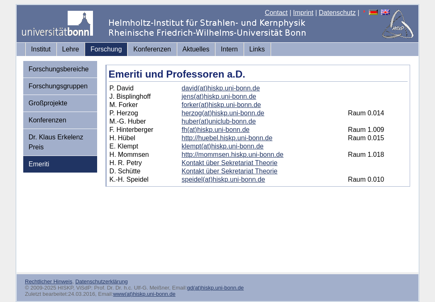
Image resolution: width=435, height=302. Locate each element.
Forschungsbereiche (59, 69)
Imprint (303, 12)
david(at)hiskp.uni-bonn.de (221, 88)
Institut (41, 49)
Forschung (106, 49)
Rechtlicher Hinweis (48, 281)
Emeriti (39, 164)
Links (257, 49)
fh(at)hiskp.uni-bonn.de (216, 129)
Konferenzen (152, 49)
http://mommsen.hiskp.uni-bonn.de (232, 154)
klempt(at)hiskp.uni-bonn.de (223, 146)
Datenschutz (337, 12)
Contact (276, 12)
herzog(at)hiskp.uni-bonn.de (223, 113)
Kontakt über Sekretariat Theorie (230, 162)
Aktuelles (196, 49)
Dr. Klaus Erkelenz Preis (56, 142)
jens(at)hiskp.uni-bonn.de (219, 96)
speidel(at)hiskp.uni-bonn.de (223, 179)
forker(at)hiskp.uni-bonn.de (221, 104)
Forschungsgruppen (58, 86)
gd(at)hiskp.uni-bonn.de (215, 288)
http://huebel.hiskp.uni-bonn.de (227, 137)
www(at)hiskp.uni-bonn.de (144, 294)
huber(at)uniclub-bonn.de (219, 121)
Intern (229, 49)
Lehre (70, 49)
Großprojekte (48, 103)
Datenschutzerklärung (101, 281)
